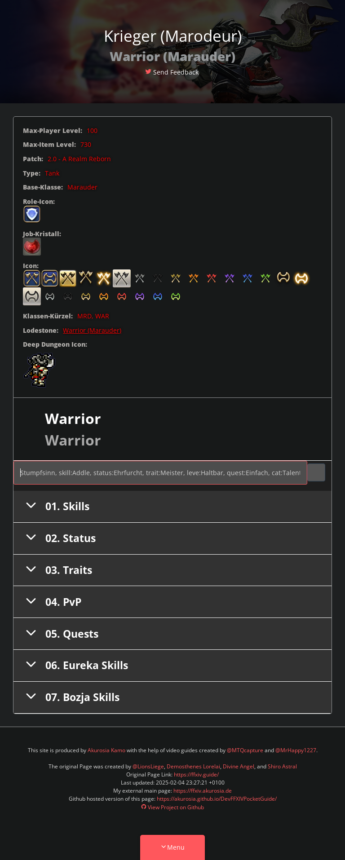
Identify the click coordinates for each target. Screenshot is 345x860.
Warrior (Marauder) (92, 330)
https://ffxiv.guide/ (196, 774)
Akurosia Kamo (106, 750)
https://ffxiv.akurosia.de (202, 790)
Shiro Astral (282, 766)
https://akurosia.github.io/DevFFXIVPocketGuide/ (217, 799)
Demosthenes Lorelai (193, 766)
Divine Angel (238, 766)
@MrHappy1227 (295, 750)
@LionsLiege (148, 766)
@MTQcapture (245, 750)
